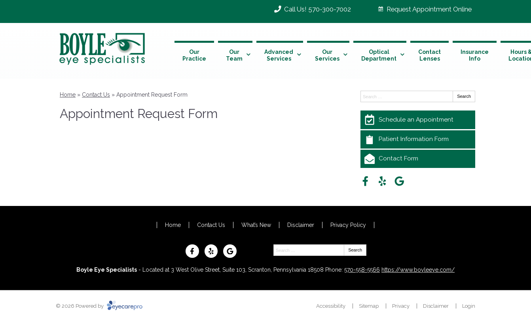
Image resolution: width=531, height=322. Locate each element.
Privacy (401, 306)
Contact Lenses (429, 55)
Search (464, 96)
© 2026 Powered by (99, 306)
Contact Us (96, 94)
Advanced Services (278, 55)
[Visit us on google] (399, 181)
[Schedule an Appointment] (417, 120)
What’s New (256, 225)
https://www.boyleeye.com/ (418, 270)
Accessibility (330, 306)
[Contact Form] (417, 159)
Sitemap (369, 306)
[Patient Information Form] (417, 139)
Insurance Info (475, 55)
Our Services (327, 55)
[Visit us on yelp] (382, 181)
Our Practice (194, 55)
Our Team (234, 55)
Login (468, 306)
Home (68, 94)
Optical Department (378, 55)
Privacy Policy (348, 225)
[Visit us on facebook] (365, 181)
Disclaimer (300, 225)
